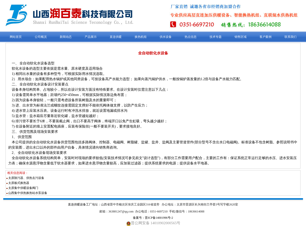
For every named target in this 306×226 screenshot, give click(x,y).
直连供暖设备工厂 (80, 204)
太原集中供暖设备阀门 (23, 188)
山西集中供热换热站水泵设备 (27, 193)
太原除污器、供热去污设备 (26, 178)
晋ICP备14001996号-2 (159, 217)
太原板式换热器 (18, 183)
